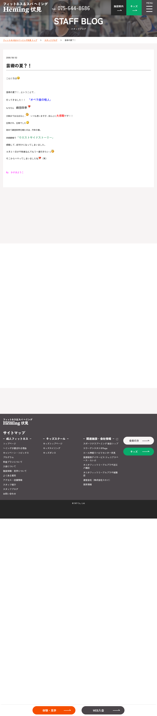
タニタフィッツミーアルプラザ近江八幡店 (100, 466)
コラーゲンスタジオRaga (95, 448)
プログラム (8, 457)
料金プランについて (12, 461)
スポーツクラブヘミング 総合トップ (100, 443)
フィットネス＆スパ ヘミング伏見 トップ (20, 40)
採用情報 (87, 484)
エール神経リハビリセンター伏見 (99, 452)
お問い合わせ (9, 493)
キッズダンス (49, 452)
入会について (9, 466)
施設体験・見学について (15, 470)
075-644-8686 (71, 8)
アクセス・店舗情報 (12, 480)
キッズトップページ (52, 443)
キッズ (134, 6)
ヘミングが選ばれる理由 (15, 448)
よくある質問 (9, 475)
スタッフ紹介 (9, 484)
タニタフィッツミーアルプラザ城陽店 (100, 474)
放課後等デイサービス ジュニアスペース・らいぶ (100, 459)
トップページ (9, 443)
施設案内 (119, 6)
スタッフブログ (50, 40)
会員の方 (134, 440)
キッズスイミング (51, 448)
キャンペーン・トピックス (16, 452)
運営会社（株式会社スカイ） (97, 480)
